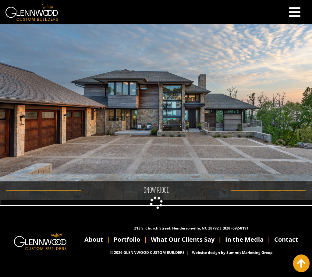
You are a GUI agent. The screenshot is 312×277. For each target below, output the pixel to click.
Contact (286, 239)
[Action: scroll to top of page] (301, 263)
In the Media (244, 239)
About (93, 239)
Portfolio (127, 239)
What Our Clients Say (182, 239)
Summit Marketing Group (249, 252)
